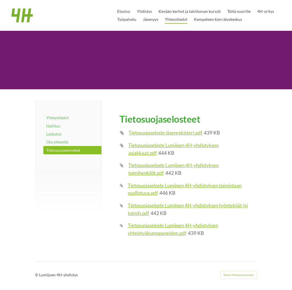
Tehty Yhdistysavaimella (238, 275)
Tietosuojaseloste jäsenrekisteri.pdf (165, 133)
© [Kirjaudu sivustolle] (37, 274)
